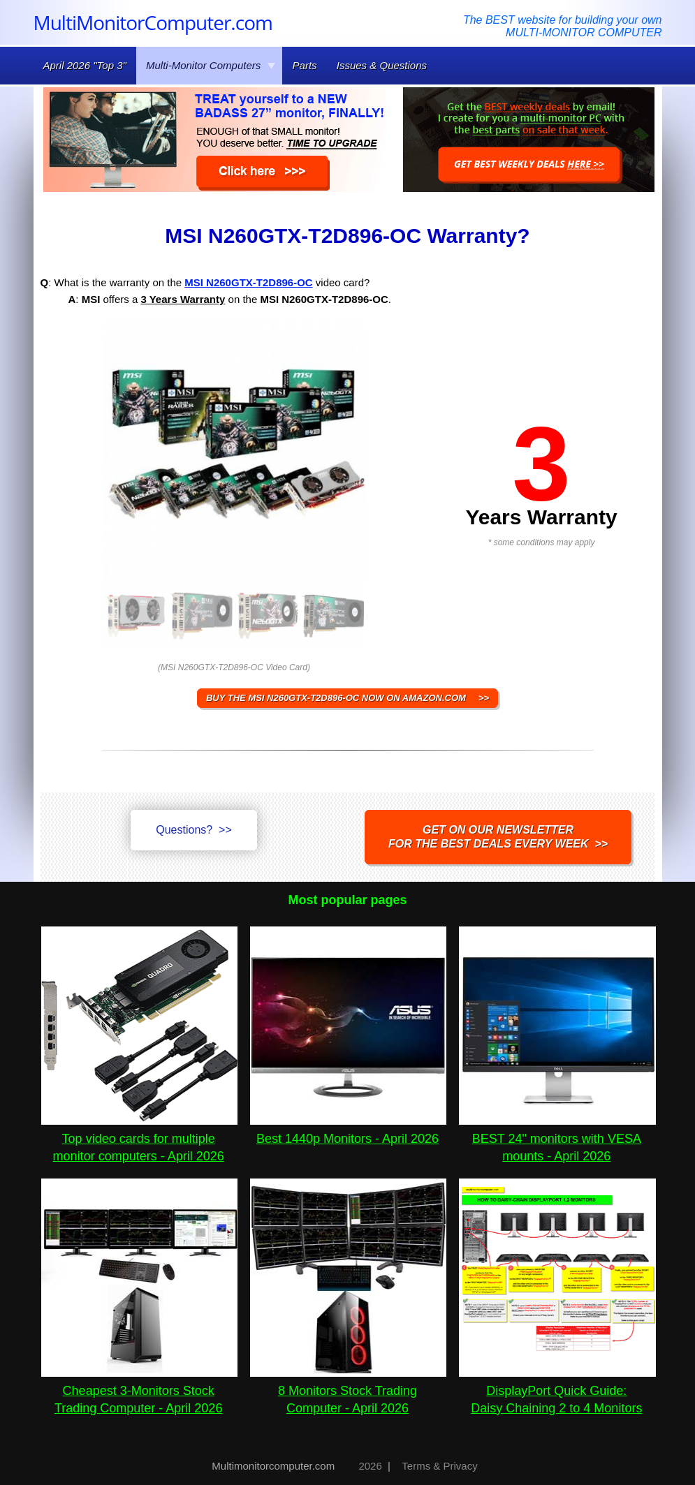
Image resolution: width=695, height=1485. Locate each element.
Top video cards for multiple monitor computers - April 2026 (139, 1138)
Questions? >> (194, 830)
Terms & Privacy (439, 1466)
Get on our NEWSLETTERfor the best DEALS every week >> (498, 837)
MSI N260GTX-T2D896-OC (248, 282)
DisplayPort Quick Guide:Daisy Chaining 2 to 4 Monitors (557, 1390)
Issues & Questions (382, 65)
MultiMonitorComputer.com (153, 22)
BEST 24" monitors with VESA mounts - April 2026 (557, 1138)
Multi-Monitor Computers (211, 65)
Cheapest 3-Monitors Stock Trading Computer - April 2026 (139, 1390)
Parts (305, 65)
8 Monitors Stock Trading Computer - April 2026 (348, 1390)
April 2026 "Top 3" (84, 65)
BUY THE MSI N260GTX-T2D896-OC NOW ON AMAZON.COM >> (347, 698)
